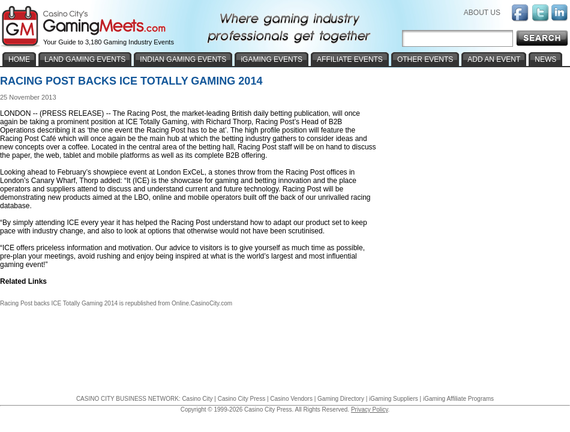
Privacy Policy (369, 409)
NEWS (545, 59)
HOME (19, 59)
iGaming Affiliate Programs (458, 398)
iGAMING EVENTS (271, 59)
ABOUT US (482, 12)
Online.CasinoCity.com (202, 303)
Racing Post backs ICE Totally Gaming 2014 (59, 303)
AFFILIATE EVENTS (350, 59)
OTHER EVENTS (425, 59)
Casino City (197, 398)
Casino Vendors (291, 398)
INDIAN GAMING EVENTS (183, 59)
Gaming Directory (340, 398)
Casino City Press (241, 398)
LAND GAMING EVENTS (84, 59)
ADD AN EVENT (493, 59)
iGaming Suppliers (393, 398)
